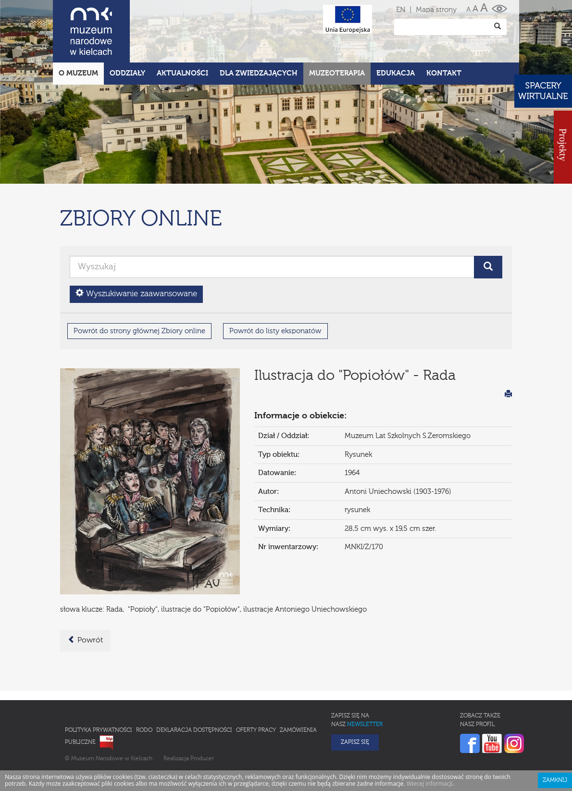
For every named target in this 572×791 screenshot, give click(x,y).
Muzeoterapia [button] (337, 31)
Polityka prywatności (98, 688)
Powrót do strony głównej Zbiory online (139, 288)
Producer (202, 716)
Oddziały (127, 31)
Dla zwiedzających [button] (259, 31)
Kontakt (443, 31)
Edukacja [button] (395, 31)
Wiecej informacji (430, 741)
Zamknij (555, 738)
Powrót (85, 597)
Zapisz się (355, 700)
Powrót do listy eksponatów (275, 288)
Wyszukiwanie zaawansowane (136, 251)
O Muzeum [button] (78, 31)
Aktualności (182, 31)
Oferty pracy (256, 688)
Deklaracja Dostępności (194, 688)
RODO (144, 688)
